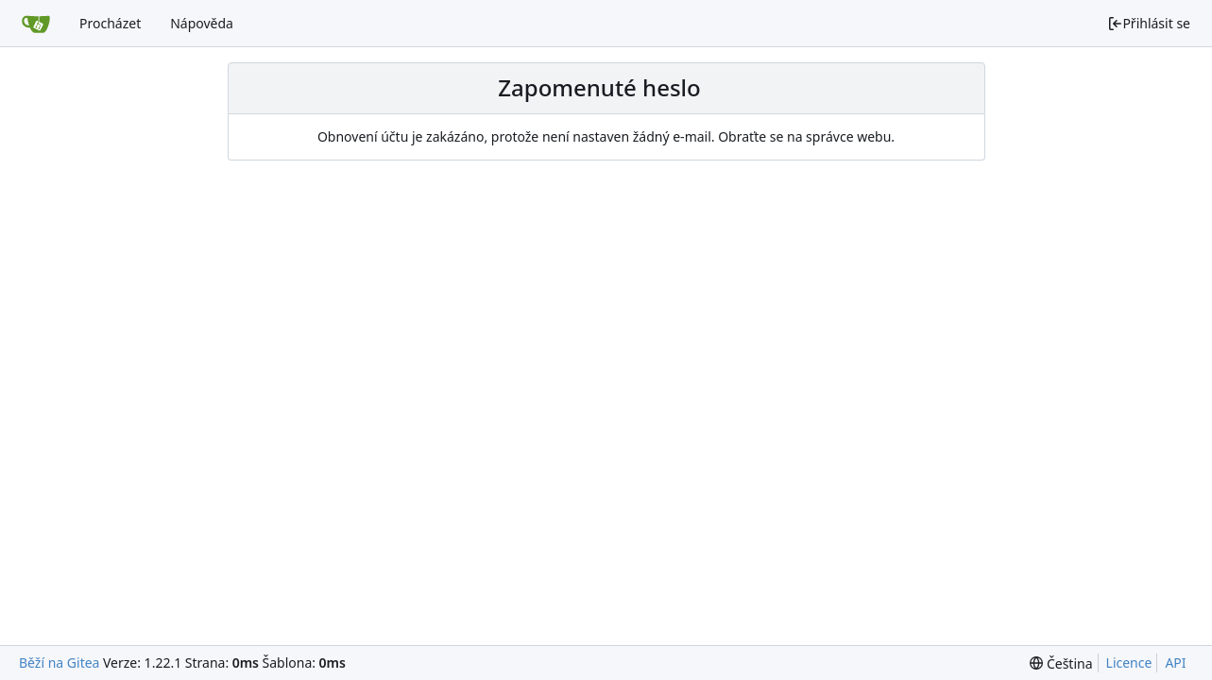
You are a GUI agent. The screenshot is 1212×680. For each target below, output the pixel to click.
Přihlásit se (1148, 23)
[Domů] (35, 24)
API (1175, 663)
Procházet (110, 23)
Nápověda (201, 23)
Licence (1129, 663)
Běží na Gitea (59, 663)
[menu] (1061, 663)
